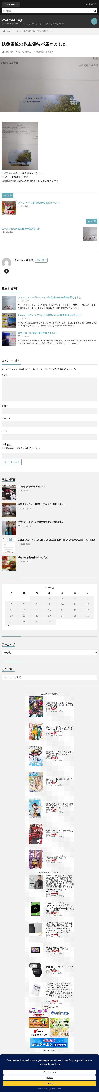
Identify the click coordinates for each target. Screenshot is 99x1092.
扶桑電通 (40, 52)
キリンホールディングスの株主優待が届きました (41, 522)
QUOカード (30, 52)
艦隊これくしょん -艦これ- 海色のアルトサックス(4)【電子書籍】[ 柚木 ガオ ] (59, 805)
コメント (6, 375)
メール (6, 418)
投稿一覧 (40, 260)
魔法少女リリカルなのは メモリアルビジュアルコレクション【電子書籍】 (60, 754)
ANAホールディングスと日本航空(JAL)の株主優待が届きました (50, 315)
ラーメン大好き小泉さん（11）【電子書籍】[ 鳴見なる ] (60, 857)
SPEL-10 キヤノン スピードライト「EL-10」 (59, 968)
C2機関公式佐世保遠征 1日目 (32, 486)
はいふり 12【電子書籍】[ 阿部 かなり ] (59, 780)
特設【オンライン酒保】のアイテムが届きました (41, 504)
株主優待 (49, 52)
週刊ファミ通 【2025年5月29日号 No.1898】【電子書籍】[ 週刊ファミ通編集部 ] (60, 729)
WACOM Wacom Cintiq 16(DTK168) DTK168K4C (57, 948)
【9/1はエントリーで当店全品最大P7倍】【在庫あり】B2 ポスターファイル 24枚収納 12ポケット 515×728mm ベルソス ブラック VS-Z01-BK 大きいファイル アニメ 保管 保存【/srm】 (60, 928)
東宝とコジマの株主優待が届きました (37, 332)
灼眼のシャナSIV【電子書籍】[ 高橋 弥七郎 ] (59, 831)
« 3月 (7, 625)
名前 (5, 406)
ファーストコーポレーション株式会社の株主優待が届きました (49, 297)
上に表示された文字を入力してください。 (22, 448)
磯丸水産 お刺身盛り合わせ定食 (33, 557)
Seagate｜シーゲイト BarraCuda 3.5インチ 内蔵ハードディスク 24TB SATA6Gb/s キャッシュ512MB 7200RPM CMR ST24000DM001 (60, 907)
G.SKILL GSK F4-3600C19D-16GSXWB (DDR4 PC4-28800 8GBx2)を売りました (57, 539)
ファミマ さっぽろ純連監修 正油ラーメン (39, 202)
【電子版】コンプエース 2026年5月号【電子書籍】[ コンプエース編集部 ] (59, 705)
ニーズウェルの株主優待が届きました (21, 228)
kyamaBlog (12, 20)
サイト (5, 431)
